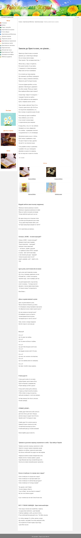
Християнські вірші (39, 21)
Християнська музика (8, 29)
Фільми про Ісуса (7, 50)
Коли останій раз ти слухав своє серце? (31, 473)
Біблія (3, 25)
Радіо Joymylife (6, 27)
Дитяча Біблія (32, 194)
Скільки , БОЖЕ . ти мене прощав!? (30, 236)
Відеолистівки (6, 47)
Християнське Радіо (7, 52)
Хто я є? (21, 331)
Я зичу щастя (23, 376)
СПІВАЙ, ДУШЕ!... (24, 408)
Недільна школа (6, 38)
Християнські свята (7, 43)
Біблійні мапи (58, 194)
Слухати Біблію (58, 179)
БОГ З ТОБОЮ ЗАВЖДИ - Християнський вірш (33, 505)
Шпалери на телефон (8, 54)
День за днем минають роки (28, 299)
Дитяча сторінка (6, 36)
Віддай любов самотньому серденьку (31, 204)
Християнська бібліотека (9, 34)
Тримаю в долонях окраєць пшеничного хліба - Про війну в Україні (40, 442)
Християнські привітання (9, 41)
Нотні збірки (5, 32)
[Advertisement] (8, 83)
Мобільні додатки (7, 56)
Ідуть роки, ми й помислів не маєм (30, 269)
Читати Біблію (32, 179)
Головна (4, 23)
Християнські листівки (8, 45)
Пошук (78, 17)
